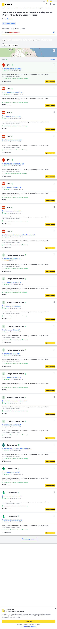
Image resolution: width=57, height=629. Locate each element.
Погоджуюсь (28, 621)
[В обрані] (54, 64)
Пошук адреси (3, 32)
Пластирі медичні (49, 8)
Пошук (46, 4)
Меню (3, 4)
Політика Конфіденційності (28, 626)
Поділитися (18, 23)
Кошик (54, 4)
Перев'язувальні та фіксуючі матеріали (33, 8)
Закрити (55, 608)
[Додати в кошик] (50, 81)
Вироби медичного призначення (15, 8)
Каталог (4, 8)
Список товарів (50, 4)
